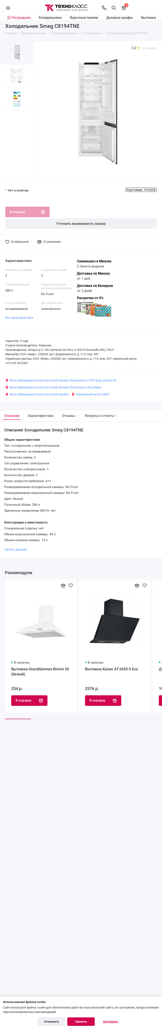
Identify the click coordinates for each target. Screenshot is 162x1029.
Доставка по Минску (93, 273)
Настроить (110, 1021)
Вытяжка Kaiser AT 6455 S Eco (111, 669)
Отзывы (69, 416)
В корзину (29, 700)
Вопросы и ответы (100, 416)
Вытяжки (148, 18)
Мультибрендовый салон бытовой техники (37, 394)
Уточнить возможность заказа (81, 224)
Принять (81, 1021)
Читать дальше (15, 549)
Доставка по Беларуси (95, 286)
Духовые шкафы (119, 18)
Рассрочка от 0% (90, 298)
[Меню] (8, 8)
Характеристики (41, 416)
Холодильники (50, 18)
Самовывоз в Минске (94, 261)
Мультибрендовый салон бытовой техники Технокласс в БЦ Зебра (53, 387)
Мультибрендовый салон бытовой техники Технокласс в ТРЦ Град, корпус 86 (60, 380)
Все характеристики (19, 317)
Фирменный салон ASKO (90, 394)
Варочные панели (84, 18)
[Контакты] (104, 8)
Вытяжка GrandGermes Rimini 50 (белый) (40, 671)
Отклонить (51, 1021)
